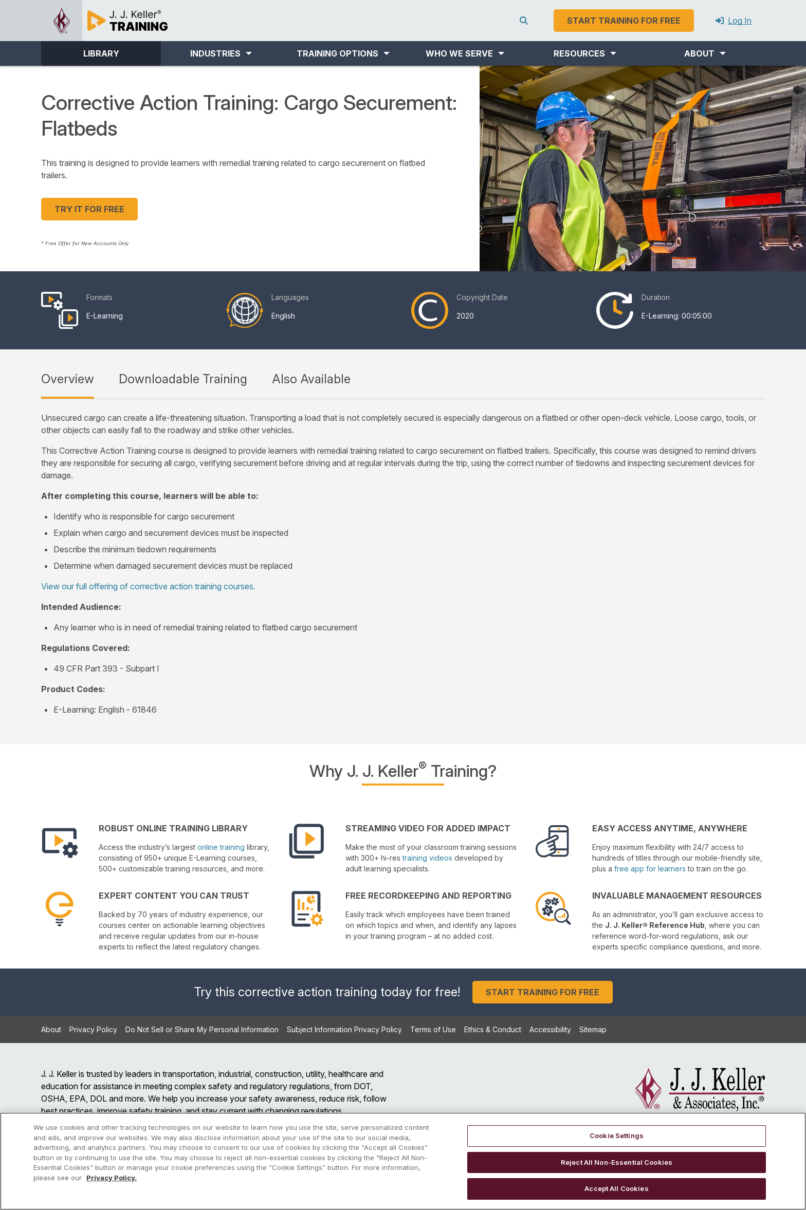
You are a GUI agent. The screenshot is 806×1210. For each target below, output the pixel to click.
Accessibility (550, 1029)
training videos (427, 857)
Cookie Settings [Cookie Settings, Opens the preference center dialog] (617, 1135)
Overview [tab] (67, 378)
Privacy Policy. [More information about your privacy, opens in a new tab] (111, 1178)
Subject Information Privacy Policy (344, 1029)
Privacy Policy (93, 1029)
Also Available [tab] (311, 378)
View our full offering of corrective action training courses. (148, 586)
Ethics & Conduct (492, 1029)
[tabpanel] (403, 564)
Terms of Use (433, 1029)
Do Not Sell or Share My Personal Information (202, 1029)
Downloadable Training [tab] (183, 378)
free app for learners (650, 868)
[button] (221, 53)
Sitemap (593, 1029)
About (51, 1029)
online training (221, 847)
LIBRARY (101, 53)
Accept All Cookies (616, 1188)
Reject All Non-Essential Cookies (616, 1162)
